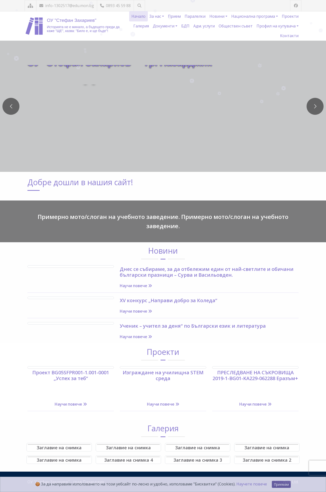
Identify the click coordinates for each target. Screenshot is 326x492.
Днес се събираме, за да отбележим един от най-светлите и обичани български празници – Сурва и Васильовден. (206, 272)
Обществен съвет (236, 26)
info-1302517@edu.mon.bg (66, 5)
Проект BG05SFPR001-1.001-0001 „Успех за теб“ (70, 375)
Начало (138, 16)
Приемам (281, 484)
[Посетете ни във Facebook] (295, 5)
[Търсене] (139, 5)
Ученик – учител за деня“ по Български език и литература (193, 326)
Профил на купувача (277, 26)
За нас (155, 16)
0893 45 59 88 (115, 5)
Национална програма (253, 16)
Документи (164, 26)
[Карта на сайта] (30, 5)
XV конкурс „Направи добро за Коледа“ (168, 300)
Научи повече (136, 285)
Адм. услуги (204, 26)
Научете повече (251, 484)
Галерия (141, 26)
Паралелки (195, 16)
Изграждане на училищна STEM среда (163, 375)
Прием (174, 16)
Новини (217, 16)
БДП (185, 26)
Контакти (289, 35)
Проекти (290, 16)
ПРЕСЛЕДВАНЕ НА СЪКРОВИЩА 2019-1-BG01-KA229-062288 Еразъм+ (255, 375)
